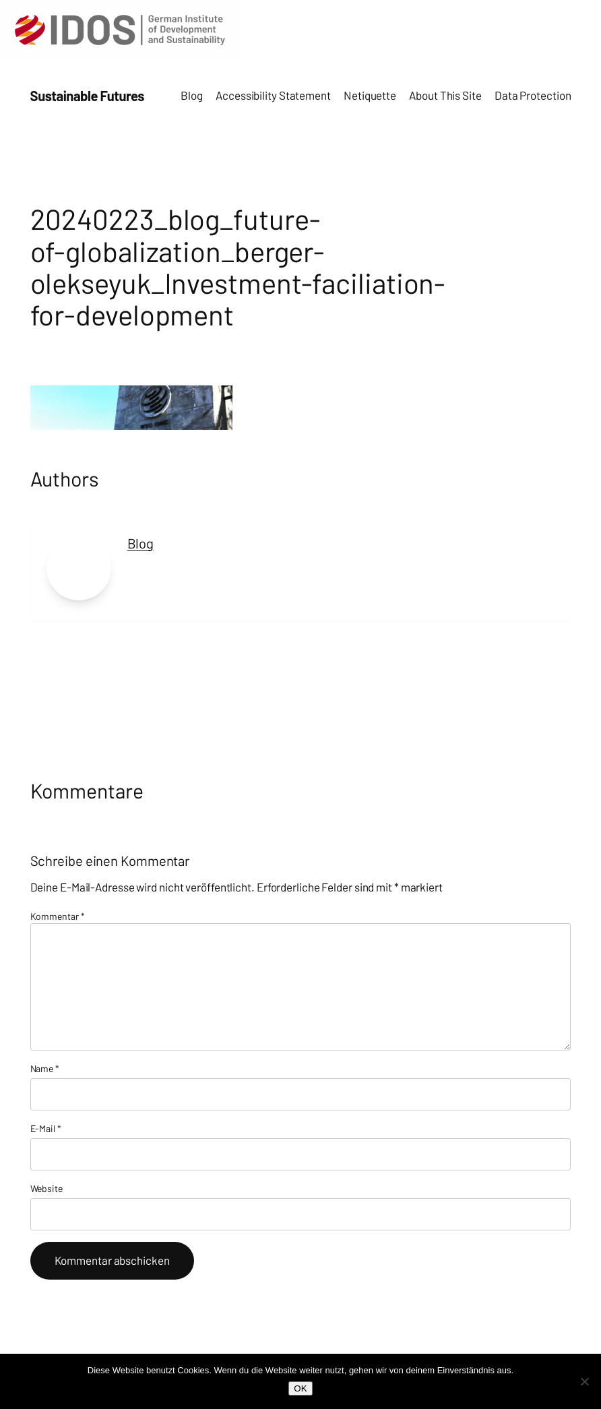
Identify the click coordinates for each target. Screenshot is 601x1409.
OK (300, 1388)
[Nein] (584, 1381)
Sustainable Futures (87, 96)
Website (46, 1188)
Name (44, 1068)
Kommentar (57, 916)
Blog (140, 543)
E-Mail (45, 1128)
